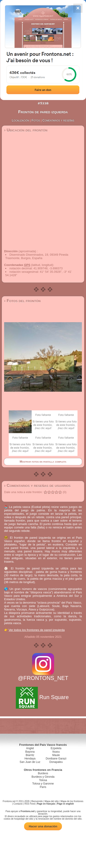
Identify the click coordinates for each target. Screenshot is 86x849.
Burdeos (43, 773)
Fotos (36, 120)
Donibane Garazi (56, 758)
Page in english (65, 804)
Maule (56, 755)
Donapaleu (56, 762)
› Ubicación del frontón (25, 130)
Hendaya (30, 758)
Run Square (43, 697)
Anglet (30, 748)
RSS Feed (30, 804)
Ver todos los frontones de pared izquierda (37, 630)
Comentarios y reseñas (58, 120)
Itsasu (56, 751)
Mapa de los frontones (72, 801)
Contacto (17, 804)
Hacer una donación (43, 826)
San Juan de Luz (30, 762)
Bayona (30, 751)
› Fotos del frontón (22, 300)
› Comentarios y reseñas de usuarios (37, 485)
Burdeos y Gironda (42, 776)
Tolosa (43, 780)
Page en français (46, 804)
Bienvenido (37, 801)
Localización (20, 120)
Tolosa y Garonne (43, 783)
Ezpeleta (56, 748)
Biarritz (30, 755)
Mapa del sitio (51, 801)
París (43, 787)
